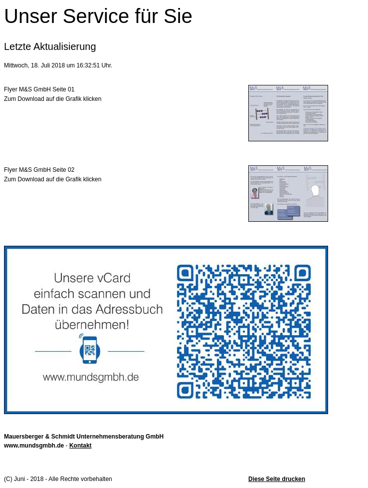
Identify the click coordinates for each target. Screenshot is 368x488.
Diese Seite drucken (276, 479)
